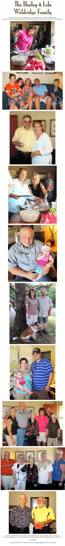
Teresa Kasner (39, 542)
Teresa (34, 540)
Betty (36, 19)
